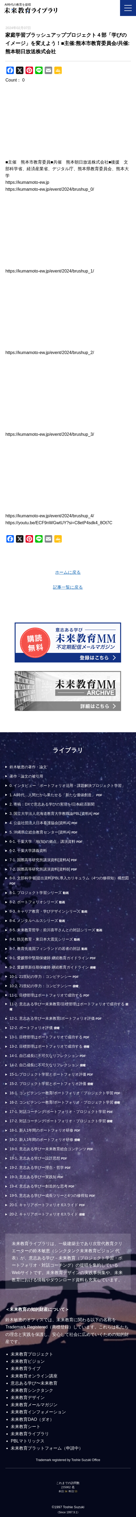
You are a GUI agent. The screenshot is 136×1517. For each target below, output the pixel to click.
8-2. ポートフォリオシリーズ (37, 902)
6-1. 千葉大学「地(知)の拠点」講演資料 (46, 841)
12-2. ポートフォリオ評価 (35, 1028)
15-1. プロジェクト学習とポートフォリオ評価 (51, 1074)
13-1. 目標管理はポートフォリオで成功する (49, 1037)
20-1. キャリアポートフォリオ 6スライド (47, 1205)
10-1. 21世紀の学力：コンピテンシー (44, 976)
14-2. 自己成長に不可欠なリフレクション (48, 1065)
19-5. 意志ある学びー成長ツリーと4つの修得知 (52, 1195)
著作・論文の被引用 (26, 776)
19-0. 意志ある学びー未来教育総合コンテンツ (51, 1149)
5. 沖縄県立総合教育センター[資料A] (43, 832)
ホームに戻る (68, 572)
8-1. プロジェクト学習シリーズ (39, 892)
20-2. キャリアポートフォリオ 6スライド (47, 1214)
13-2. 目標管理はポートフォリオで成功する (49, 1046)
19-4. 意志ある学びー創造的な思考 (42, 1186)
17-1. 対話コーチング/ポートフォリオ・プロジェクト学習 (61, 1111)
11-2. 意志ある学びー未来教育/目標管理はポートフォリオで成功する (69, 1006)
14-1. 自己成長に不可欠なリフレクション (48, 1056)
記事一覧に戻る (68, 587)
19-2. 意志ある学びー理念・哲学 (40, 1167)
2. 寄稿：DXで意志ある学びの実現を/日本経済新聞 (52, 804)
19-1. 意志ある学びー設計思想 (38, 1158)
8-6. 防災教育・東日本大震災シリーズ (45, 939)
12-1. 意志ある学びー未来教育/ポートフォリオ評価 (56, 1018)
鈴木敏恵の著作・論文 (28, 767)
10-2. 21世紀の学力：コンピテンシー (44, 986)
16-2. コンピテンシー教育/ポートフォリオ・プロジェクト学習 (65, 1102)
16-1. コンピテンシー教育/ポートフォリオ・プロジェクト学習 (65, 1093)
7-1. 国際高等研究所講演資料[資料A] (43, 860)
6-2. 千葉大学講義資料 (28, 850)
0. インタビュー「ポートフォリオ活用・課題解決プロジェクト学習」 (68, 785)
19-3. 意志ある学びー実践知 (36, 1177)
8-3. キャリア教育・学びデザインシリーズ (48, 911)
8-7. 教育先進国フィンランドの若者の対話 (48, 948)
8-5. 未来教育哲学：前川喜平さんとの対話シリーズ (56, 930)
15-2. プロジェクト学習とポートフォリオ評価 (51, 1083)
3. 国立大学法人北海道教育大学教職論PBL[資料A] (54, 813)
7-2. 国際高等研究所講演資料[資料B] (43, 869)
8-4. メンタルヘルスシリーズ (37, 920)
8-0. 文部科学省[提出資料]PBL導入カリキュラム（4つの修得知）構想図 (69, 880)
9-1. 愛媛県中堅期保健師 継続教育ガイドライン (53, 958)
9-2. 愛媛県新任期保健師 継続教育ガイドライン (53, 967)
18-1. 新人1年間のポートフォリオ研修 (45, 1130)
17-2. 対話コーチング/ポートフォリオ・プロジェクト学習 (61, 1121)
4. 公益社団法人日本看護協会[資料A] (43, 823)
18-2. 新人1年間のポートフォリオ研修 (45, 1139)
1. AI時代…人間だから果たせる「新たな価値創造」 (56, 795)
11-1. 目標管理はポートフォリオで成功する (49, 995)
